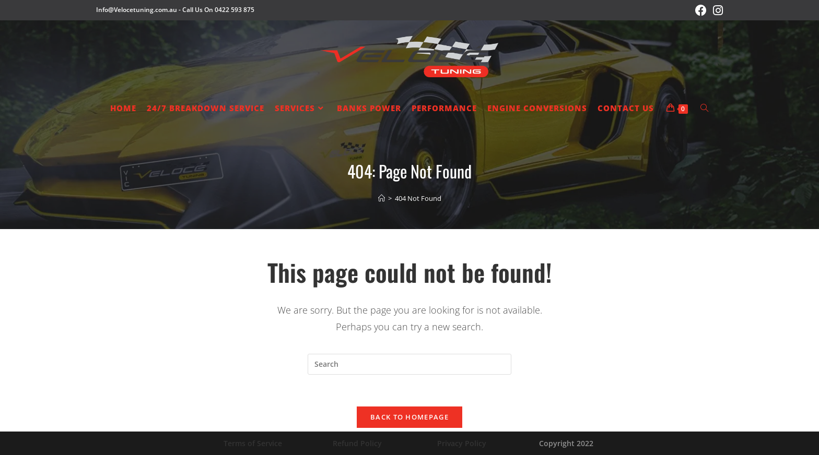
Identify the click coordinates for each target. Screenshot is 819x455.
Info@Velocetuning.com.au (136, 9)
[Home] (381, 198)
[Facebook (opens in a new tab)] (701, 10)
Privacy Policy (461, 443)
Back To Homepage (409, 417)
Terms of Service (253, 443)
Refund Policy (357, 443)
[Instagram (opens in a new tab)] (716, 10)
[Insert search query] (409, 364)
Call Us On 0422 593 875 (218, 9)
